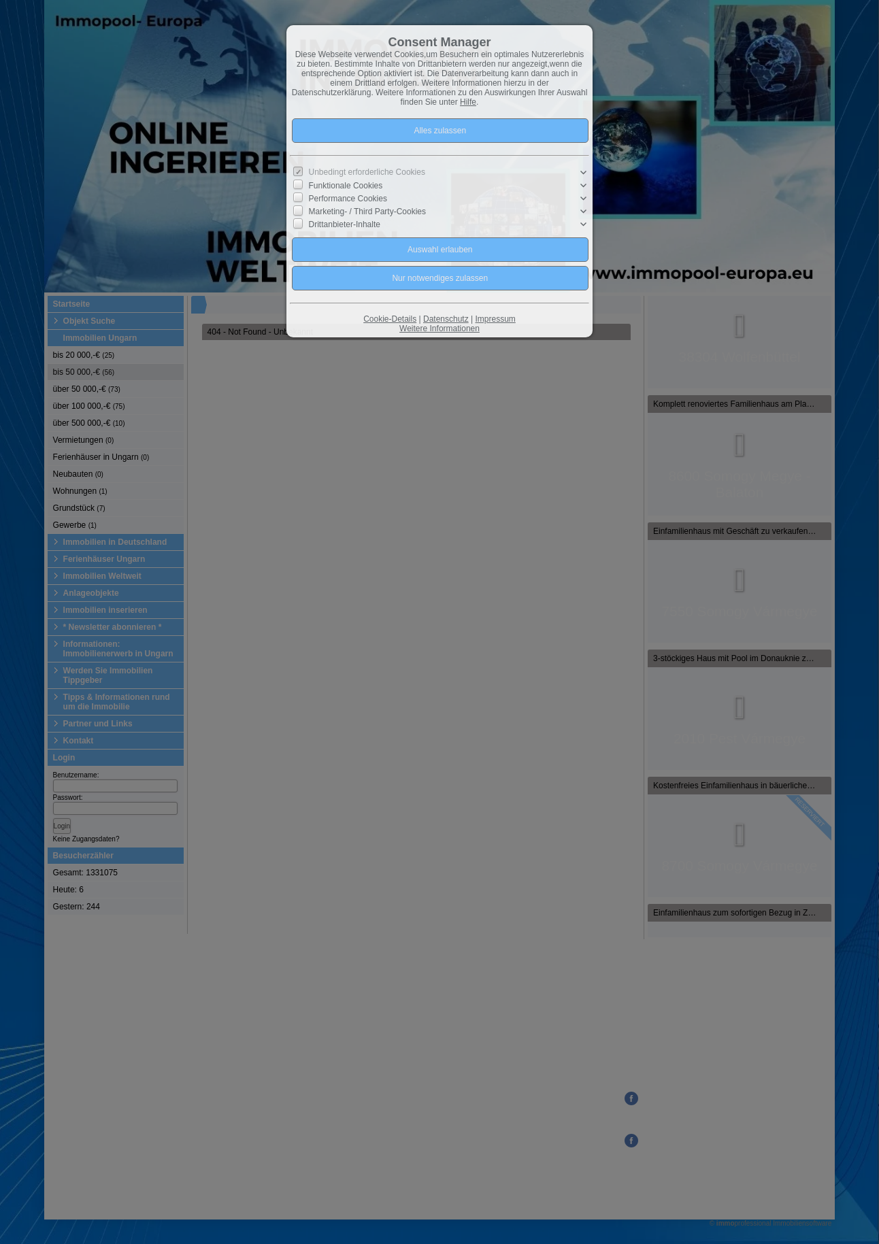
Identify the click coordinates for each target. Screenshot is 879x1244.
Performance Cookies (348, 198)
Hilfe (468, 102)
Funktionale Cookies (346, 185)
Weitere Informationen (439, 328)
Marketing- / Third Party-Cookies (368, 211)
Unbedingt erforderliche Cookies (367, 172)
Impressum (495, 319)
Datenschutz (446, 319)
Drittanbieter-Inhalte (344, 224)
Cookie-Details (389, 319)
